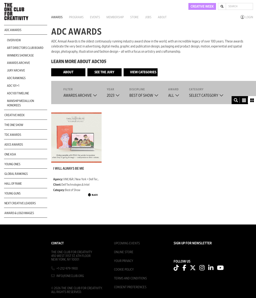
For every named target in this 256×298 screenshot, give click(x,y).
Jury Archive (16, 70)
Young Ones (12, 164)
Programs (76, 17)
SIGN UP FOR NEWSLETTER (193, 243)
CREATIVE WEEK (202, 6)
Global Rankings (16, 173)
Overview (14, 40)
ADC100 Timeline (18, 93)
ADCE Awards (13, 144)
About (162, 17)
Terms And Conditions (130, 278)
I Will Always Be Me (68, 168)
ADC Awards (12, 30)
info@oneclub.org (70, 276)
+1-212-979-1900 (67, 268)
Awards (57, 17)
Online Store (123, 252)
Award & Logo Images (19, 213)
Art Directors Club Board (25, 47)
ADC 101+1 (13, 85)
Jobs (148, 17)
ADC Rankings (16, 78)
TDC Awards (12, 134)
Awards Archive (18, 62)
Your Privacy (123, 261)
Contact (57, 243)
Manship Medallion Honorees (20, 103)
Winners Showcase (20, 55)
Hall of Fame (13, 183)
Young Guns (12, 193)
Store (134, 17)
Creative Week (14, 115)
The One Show (13, 125)
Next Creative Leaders (20, 203)
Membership (115, 17)
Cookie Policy (124, 269)
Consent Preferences (130, 287)
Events (95, 17)
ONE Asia (10, 154)
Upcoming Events (127, 243)
